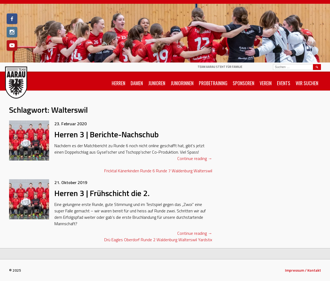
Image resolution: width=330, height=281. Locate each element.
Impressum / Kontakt (303, 270)
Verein (266, 83)
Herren (118, 83)
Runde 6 (147, 170)
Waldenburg (182, 170)
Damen (137, 83)
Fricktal (110, 170)
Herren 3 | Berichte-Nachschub (106, 134)
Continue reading (194, 158)
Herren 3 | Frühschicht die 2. (102, 193)
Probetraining (213, 83)
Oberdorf (132, 239)
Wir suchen (307, 83)
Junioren (156, 83)
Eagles (117, 239)
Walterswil (203, 170)
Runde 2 (148, 239)
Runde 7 (163, 170)
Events (283, 83)
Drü (107, 239)
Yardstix (205, 239)
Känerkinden (128, 170)
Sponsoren (243, 83)
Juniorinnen (182, 83)
